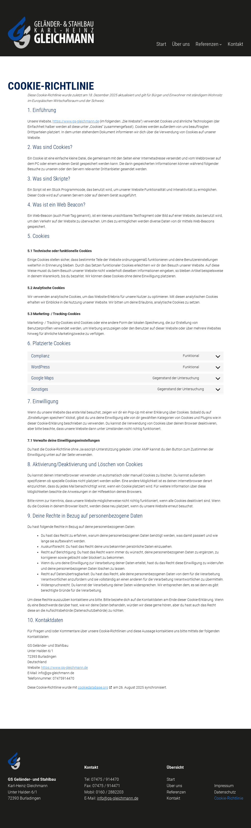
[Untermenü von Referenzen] (220, 44)
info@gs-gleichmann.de (117, 798)
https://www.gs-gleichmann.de (75, 121)
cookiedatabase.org (93, 687)
